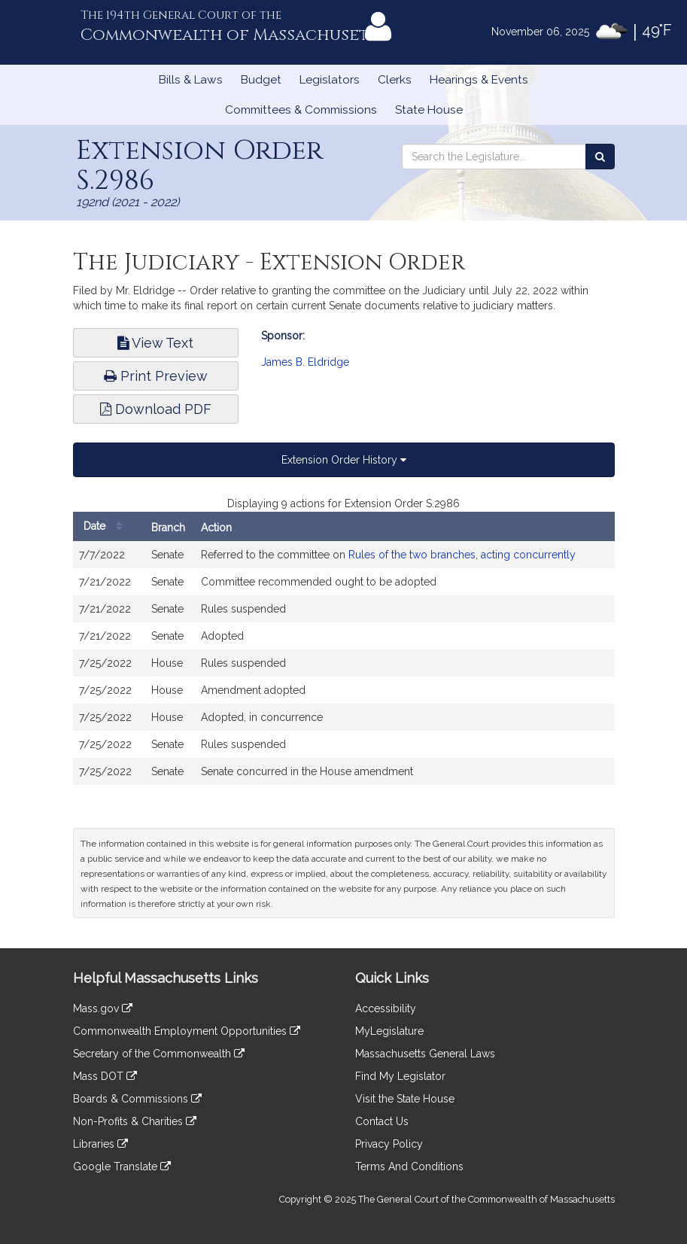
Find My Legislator (400, 1076)
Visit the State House (404, 1099)
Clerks (395, 80)
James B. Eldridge (305, 362)
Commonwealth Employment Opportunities (186, 1031)
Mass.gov (102, 1008)
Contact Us (382, 1121)
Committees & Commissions (301, 110)
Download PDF (155, 409)
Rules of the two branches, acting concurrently (462, 555)
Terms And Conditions (409, 1166)
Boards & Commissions (137, 1099)
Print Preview (156, 376)
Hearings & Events (479, 80)
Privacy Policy (389, 1144)
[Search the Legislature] (600, 156)
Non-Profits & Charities (134, 1121)
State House (429, 110)
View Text (155, 343)
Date (106, 526)
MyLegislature (389, 1031)
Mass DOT (105, 1076)
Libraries (100, 1144)
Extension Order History (343, 460)
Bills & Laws (191, 80)
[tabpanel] (344, 648)
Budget (261, 80)
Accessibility (385, 1008)
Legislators (329, 80)
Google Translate (122, 1166)
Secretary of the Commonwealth (159, 1054)
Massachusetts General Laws (425, 1054)
